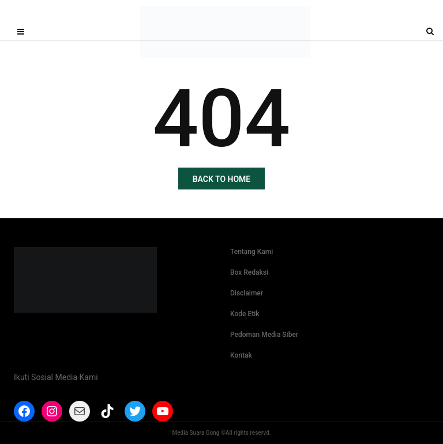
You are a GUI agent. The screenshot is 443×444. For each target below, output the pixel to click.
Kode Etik (245, 314)
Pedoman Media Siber (264, 335)
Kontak (241, 355)
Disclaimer (246, 293)
